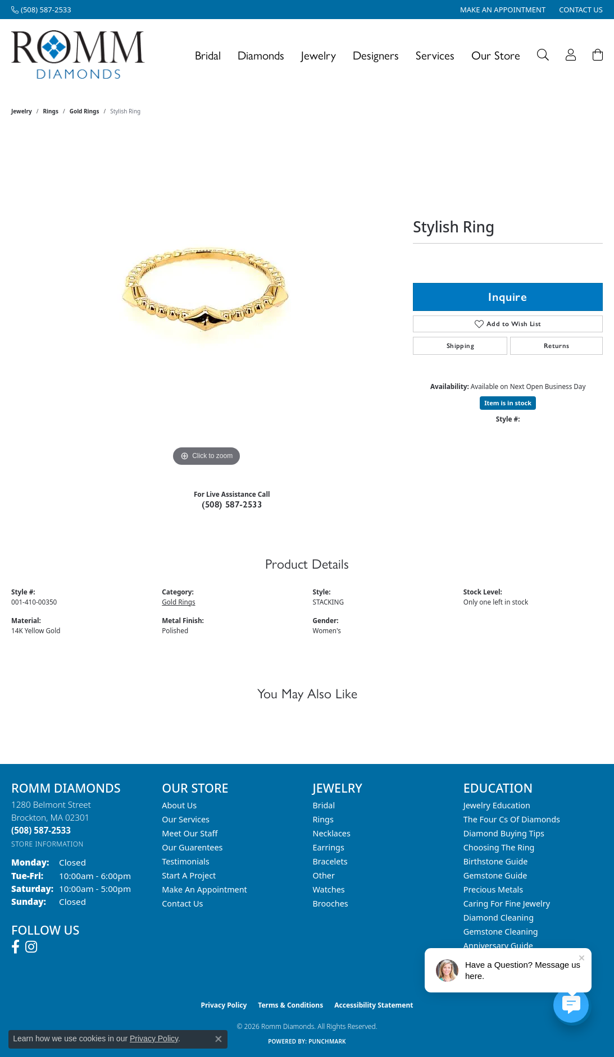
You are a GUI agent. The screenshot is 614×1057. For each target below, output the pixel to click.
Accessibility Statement (373, 1005)
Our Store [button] (495, 55)
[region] (206, 300)
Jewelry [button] (318, 55)
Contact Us (182, 903)
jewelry (21, 111)
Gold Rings (84, 111)
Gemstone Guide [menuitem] (495, 875)
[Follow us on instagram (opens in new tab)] (31, 947)
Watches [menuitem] (329, 889)
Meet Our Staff (189, 833)
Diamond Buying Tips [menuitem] (503, 833)
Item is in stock (507, 403)
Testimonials (185, 861)
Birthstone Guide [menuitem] (495, 861)
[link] (41, 9)
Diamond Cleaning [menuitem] (498, 917)
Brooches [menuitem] (330, 903)
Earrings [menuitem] (328, 847)
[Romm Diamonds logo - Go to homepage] (81, 54)
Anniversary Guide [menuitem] (498, 945)
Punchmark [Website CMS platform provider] (327, 1041)
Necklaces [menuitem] (332, 833)
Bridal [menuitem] (324, 805)
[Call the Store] (41, 830)
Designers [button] (376, 55)
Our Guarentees (192, 847)
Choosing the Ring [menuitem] (499, 847)
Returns (557, 346)
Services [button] (435, 55)
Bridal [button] (208, 55)
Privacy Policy (224, 1005)
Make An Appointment (204, 889)
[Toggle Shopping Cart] (598, 55)
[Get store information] (47, 844)
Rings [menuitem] (323, 819)
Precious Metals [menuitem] (493, 889)
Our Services (186, 819)
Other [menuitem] (324, 875)
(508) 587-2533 (232, 504)
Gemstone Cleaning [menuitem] (500, 931)
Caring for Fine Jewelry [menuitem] (506, 903)
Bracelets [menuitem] (330, 861)
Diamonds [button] (261, 55)
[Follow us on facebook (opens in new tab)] (15, 947)
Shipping (460, 346)
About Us (179, 805)
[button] (543, 55)
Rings (50, 111)
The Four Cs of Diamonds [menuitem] (511, 819)
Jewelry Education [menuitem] (496, 805)
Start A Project (189, 875)
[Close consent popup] (218, 1039)
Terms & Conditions (290, 1005)
